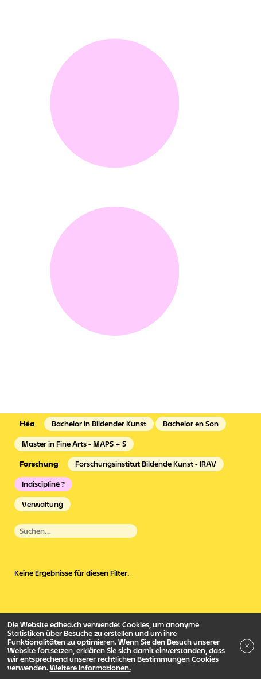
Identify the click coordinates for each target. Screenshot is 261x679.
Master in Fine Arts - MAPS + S (74, 443)
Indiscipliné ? (43, 483)
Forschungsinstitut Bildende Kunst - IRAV (145, 463)
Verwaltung (42, 504)
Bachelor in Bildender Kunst (99, 423)
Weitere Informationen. (90, 667)
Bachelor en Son (191, 423)
